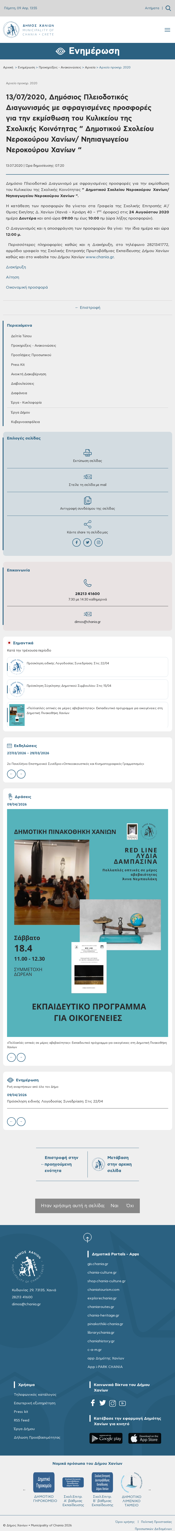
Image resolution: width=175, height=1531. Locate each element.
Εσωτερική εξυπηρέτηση (34, 1403)
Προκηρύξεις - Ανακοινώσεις (60, 67)
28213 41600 (87, 594)
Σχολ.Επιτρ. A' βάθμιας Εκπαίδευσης (73, 1489)
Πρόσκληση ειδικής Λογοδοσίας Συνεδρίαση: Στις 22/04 (55, 1101)
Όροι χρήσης (125, 1522)
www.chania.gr (100, 257)
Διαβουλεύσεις (22, 383)
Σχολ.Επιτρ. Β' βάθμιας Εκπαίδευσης (102, 1489)
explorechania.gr (102, 1298)
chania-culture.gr (102, 1272)
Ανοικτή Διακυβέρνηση (28, 374)
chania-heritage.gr (103, 1315)
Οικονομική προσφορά (27, 287)
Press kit (21, 1412)
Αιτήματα (152, 8)
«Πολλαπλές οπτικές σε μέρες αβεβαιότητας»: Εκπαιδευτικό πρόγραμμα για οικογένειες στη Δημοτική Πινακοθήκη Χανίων (87, 1045)
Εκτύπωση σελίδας (87, 456)
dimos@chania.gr (88, 622)
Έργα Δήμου (20, 412)
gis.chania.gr (98, 1264)
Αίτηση (12, 277)
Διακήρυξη (16, 267)
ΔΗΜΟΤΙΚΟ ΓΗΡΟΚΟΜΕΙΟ (45, 1487)
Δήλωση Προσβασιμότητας (37, 1437)
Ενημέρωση (26, 67)
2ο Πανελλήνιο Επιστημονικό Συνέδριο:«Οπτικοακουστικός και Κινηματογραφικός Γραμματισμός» (75, 764)
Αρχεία (90, 67)
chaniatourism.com (103, 1289)
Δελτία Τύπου (21, 336)
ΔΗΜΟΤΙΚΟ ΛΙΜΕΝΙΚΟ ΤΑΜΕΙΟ (131, 1489)
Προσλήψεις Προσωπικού (31, 355)
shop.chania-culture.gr (107, 1281)
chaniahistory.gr (101, 1341)
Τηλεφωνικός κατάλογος (35, 1394)
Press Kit (18, 364)
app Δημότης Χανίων (106, 1358)
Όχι (130, 1205)
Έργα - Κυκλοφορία (26, 402)
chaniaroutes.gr (101, 1307)
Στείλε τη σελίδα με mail (87, 480)
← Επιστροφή (87, 308)
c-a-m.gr (95, 1350)
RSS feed (21, 1420)
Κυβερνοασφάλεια (25, 422)
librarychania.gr (101, 1332)
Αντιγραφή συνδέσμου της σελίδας (87, 503)
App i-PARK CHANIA (105, 1367)
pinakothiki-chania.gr (105, 1324)
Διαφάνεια (19, 393)
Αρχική (8, 67)
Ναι (114, 1205)
